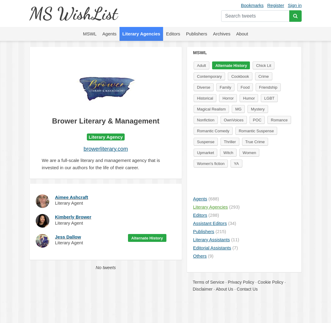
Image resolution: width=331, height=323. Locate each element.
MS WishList (73, 13)
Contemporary (209, 76)
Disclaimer (202, 289)
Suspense (206, 142)
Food (245, 87)
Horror (228, 98)
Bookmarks (252, 5)
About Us (224, 289)
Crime (263, 76)
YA (236, 163)
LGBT (269, 98)
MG (238, 109)
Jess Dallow (68, 236)
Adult (201, 65)
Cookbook (240, 76)
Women (249, 152)
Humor (249, 98)
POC (257, 120)
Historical (205, 98)
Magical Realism (211, 109)
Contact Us (247, 289)
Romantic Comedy (213, 131)
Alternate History (147, 238)
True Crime (255, 142)
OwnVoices (234, 120)
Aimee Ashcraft (71, 197)
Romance (279, 120)
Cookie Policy (270, 282)
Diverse (203, 87)
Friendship (268, 87)
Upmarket (205, 152)
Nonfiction (206, 120)
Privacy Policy (241, 282)
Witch (228, 152)
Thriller (230, 142)
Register (275, 5)
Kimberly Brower (73, 216)
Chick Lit (263, 65)
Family (225, 87)
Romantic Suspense (256, 131)
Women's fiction (210, 163)
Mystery (258, 109)
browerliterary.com (106, 149)
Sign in (295, 5)
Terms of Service (208, 282)
